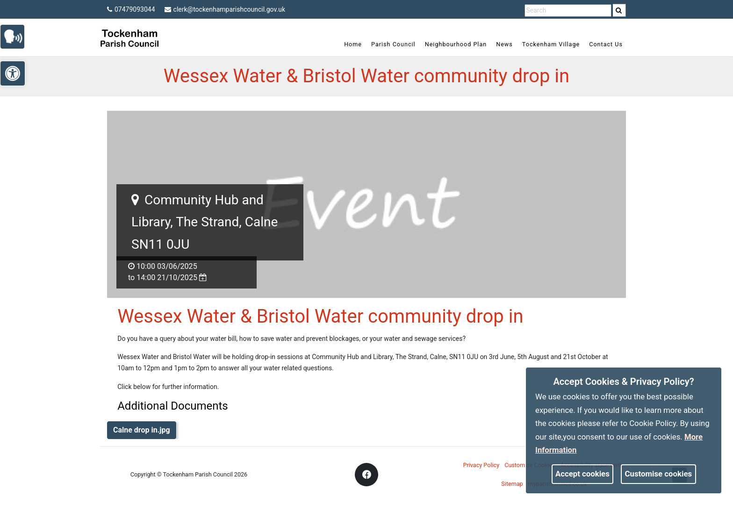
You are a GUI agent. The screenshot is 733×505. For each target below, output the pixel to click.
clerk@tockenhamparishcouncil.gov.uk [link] (225, 9)
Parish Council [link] (393, 44)
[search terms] (568, 10)
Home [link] (353, 44)
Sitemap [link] (512, 483)
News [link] (504, 44)
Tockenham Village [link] (551, 44)
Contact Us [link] (606, 44)
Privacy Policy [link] (481, 465)
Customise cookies (658, 473)
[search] (619, 10)
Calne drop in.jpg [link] (141, 430)
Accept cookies (582, 473)
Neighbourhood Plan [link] (456, 44)
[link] (619, 10)
